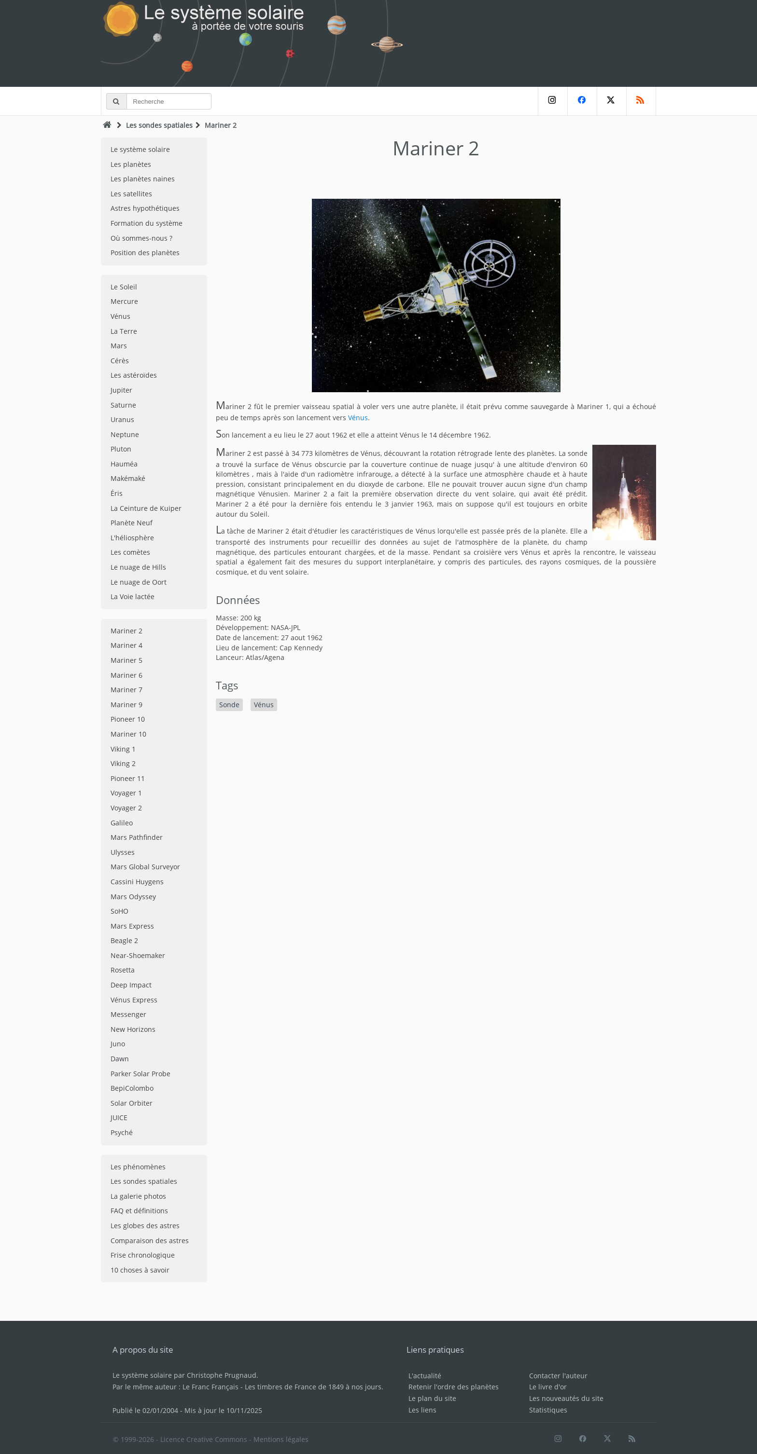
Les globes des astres (145, 1225)
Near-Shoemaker (138, 955)
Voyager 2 (126, 807)
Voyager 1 (126, 792)
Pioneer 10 (128, 719)
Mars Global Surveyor (145, 866)
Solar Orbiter (132, 1103)
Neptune (125, 434)
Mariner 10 (128, 734)
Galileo (122, 822)
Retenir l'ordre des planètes (453, 1386)
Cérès (120, 360)
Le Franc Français (210, 1386)
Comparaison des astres (150, 1240)
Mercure (124, 301)
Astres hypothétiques (145, 208)
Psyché (122, 1132)
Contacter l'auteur (558, 1375)
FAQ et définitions (139, 1210)
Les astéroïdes (134, 375)
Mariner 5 (126, 660)
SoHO (119, 911)
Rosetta (123, 969)
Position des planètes (145, 252)
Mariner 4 (126, 645)
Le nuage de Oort (139, 582)
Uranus (122, 419)
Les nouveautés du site (566, 1398)
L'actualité (424, 1375)
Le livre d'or (548, 1386)
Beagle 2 (124, 940)
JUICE (119, 1117)
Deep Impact (131, 984)
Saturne (123, 405)
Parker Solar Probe (140, 1073)
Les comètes (130, 552)
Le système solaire (140, 149)
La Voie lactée (132, 596)
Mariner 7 (126, 689)
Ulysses (123, 852)
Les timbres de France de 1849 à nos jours (313, 1386)
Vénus (120, 316)
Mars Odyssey (133, 896)
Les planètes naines (143, 178)
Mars (119, 345)
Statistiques (548, 1409)
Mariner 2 (126, 630)
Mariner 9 (126, 704)
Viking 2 (123, 763)
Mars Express (132, 926)
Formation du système (146, 223)
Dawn (120, 1058)
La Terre (124, 331)
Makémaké (128, 478)
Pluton (121, 448)
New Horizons (133, 1029)
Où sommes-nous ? (141, 238)
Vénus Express (134, 999)
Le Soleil (124, 286)
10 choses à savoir (140, 1270)
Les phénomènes (138, 1166)
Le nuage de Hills (138, 567)
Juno (118, 1043)
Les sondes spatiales (159, 125)
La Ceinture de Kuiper (146, 508)
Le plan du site (432, 1398)
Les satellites (131, 193)
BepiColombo (132, 1088)
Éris (117, 493)
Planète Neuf (132, 522)
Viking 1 (123, 749)
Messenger (128, 1014)
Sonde (229, 704)
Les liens (422, 1409)
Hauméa (124, 463)
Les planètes (131, 164)
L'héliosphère (132, 537)
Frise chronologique (143, 1255)
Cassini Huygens (137, 881)
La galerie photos (138, 1196)
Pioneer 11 (128, 778)
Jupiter (121, 390)
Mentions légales (280, 1439)
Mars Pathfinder (137, 837)
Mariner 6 (126, 675)
